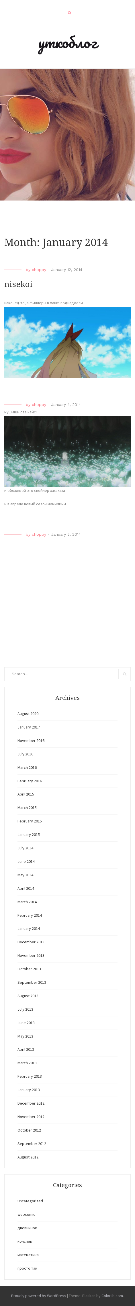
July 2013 (25, 1009)
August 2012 (27, 1157)
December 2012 (30, 1103)
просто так (27, 1268)
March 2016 (27, 767)
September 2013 (31, 982)
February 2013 (29, 1076)
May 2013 (25, 1036)
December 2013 (30, 941)
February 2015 (29, 821)
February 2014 (29, 915)
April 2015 (25, 794)
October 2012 (29, 1130)
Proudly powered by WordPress (38, 1295)
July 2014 (25, 848)
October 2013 (29, 968)
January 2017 (28, 727)
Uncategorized (30, 1200)
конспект (25, 1241)
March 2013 (27, 1062)
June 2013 (26, 1022)
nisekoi (18, 284)
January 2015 (28, 834)
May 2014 (25, 874)
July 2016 (25, 754)
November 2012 (30, 1116)
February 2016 (29, 780)
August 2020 (27, 713)
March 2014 (27, 901)
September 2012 (31, 1143)
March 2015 (27, 807)
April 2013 (25, 1049)
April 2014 (25, 888)
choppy (39, 269)
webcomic (26, 1214)
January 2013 (28, 1089)
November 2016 (30, 740)
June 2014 (26, 861)
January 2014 (28, 928)
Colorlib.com (112, 1295)
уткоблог (67, 42)
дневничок (27, 1227)
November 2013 (30, 955)
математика (28, 1254)
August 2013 (27, 995)
